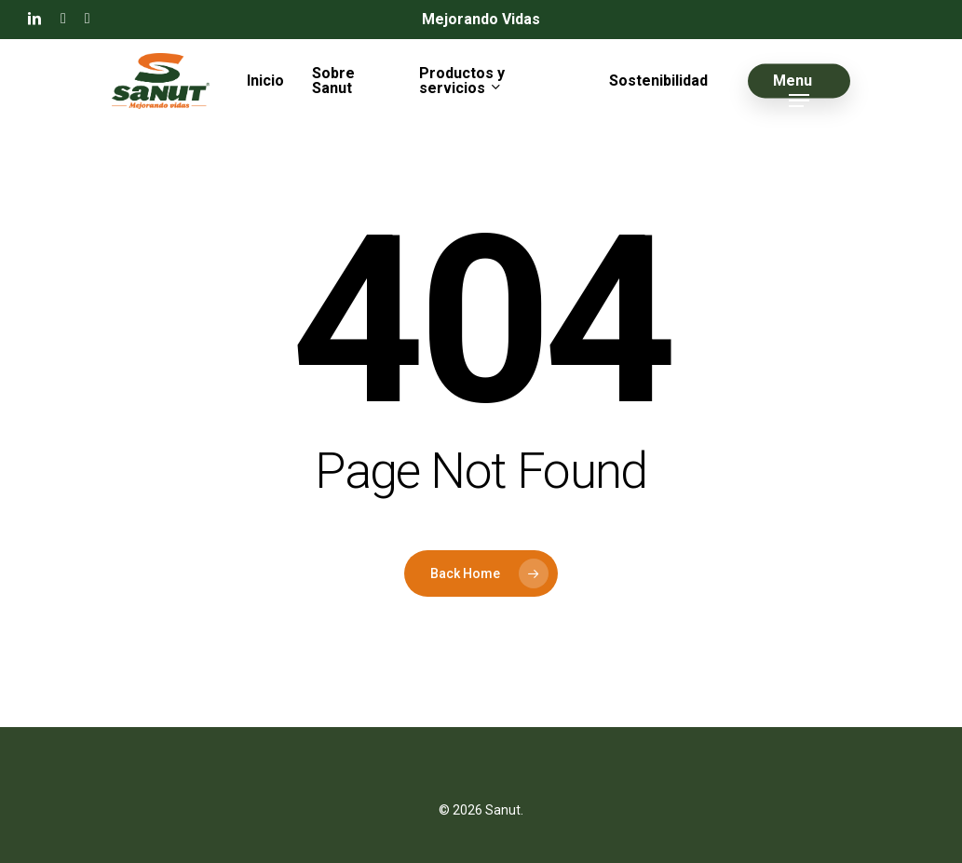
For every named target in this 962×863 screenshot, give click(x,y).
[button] (799, 81)
